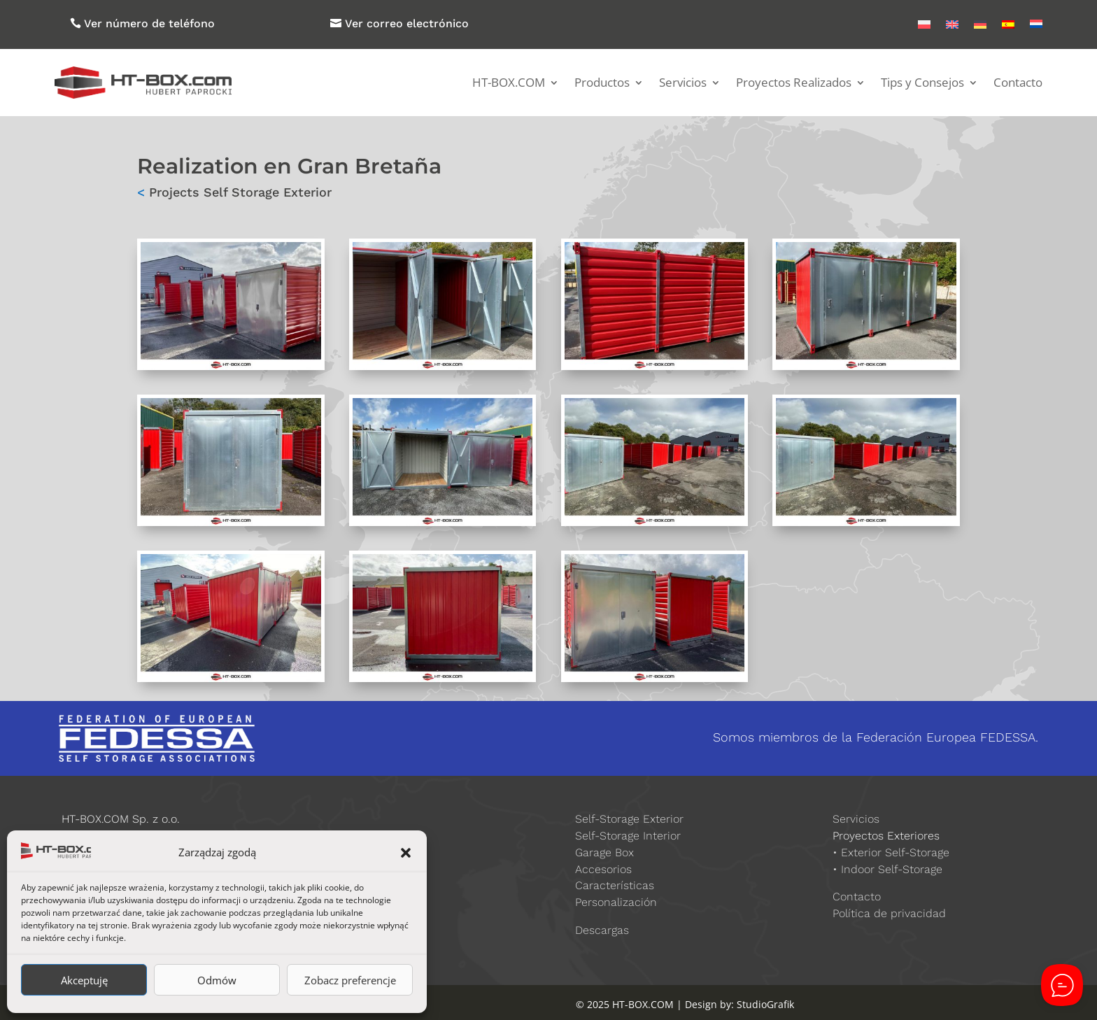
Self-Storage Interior (628, 835)
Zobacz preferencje (350, 980)
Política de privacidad (889, 913)
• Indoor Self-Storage (887, 869)
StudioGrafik (765, 1004)
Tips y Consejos (922, 82)
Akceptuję (84, 980)
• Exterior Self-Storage (891, 852)
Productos (602, 82)
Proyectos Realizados (793, 82)
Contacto (1017, 82)
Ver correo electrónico (407, 23)
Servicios (683, 82)
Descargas (602, 930)
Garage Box (604, 852)
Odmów (216, 980)
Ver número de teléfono (149, 23)
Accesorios (603, 869)
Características (614, 885)
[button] (406, 853)
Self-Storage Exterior (629, 819)
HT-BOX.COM (508, 82)
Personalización (616, 902)
